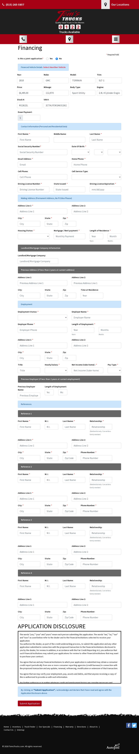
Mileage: (48, 87)
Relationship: (97, 421)
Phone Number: (88, 452)
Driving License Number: (30, 183)
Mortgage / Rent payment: (67, 230)
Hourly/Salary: (52, 364)
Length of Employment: (83, 324)
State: (48, 218)
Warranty (69, 726)
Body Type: (75, 87)
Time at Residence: (90, 289)
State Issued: (61, 183)
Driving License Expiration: (103, 183)
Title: (20, 364)
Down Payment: (25, 112)
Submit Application (30, 703)
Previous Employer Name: (26, 388)
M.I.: (47, 421)
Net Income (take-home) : (84, 364)
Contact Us (8, 729)
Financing (58, 726)
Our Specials (44, 726)
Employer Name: (80, 311)
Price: (19, 87)
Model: (73, 74)
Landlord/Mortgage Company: (32, 255)
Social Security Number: (29, 146)
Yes (51, 58)
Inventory (16, 726)
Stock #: (21, 99)
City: (21, 218)
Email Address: (25, 159)
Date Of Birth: (79, 146)
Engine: (100, 87)
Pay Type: (113, 364)
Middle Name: (60, 134)
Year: (19, 74)
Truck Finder (29, 726)
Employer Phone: (26, 324)
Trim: (99, 74)
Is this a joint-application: (30, 58)
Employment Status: (28, 311)
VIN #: (46, 99)
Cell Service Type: (80, 171)
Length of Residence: (100, 230)
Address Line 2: (79, 205)
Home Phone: (78, 159)
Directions (81, 726)
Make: (46, 74)
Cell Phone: (23, 171)
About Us (94, 726)
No (60, 58)
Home (6, 726)
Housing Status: (26, 230)
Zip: (65, 218)
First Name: (24, 134)
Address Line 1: (25, 205)
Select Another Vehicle (54, 67)
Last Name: (96, 134)
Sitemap (20, 729)
